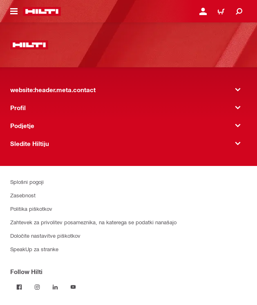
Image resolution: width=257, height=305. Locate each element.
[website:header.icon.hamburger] (14, 11)
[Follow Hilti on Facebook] (19, 287)
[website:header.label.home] (42, 11)
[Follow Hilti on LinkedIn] (55, 287)
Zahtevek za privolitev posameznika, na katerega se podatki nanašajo (93, 222)
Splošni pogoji (27, 182)
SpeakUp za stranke (34, 249)
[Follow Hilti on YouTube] (73, 287)
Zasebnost (23, 195)
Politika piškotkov (31, 209)
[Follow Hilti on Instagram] (37, 287)
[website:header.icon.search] (239, 11)
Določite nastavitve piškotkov (45, 235)
